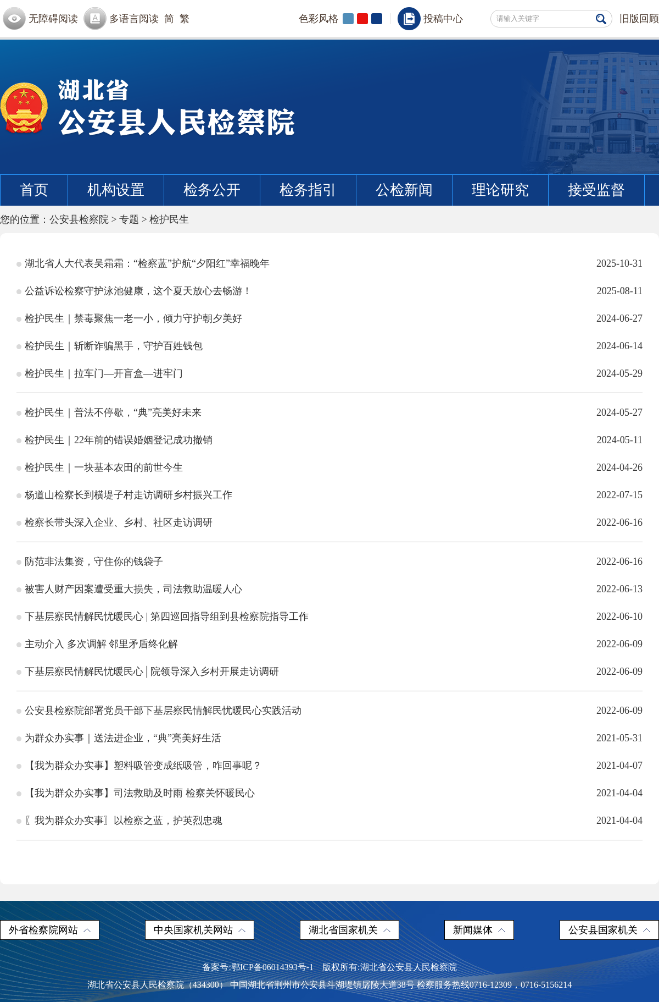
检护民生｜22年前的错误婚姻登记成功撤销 (119, 439)
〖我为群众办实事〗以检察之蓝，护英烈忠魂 (123, 820)
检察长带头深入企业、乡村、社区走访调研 (119, 522)
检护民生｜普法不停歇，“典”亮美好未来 (113, 412)
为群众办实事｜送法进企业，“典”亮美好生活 (123, 738)
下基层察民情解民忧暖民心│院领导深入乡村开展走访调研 (152, 671)
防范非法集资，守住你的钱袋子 (94, 561)
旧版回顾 (639, 18)
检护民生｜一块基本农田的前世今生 (104, 467)
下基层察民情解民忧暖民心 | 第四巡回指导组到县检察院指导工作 (167, 616)
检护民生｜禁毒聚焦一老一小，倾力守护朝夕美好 (133, 318)
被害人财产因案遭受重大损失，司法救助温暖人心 (133, 588)
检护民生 (169, 219)
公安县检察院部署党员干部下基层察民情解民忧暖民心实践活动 (163, 710)
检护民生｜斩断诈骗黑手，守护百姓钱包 (114, 345)
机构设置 (115, 190)
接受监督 (596, 190)
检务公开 (212, 190)
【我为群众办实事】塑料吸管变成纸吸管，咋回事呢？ (143, 765)
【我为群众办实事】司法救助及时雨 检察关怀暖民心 (140, 793)
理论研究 (500, 190)
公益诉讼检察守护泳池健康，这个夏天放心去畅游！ (138, 290)
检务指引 (308, 190)
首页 (34, 190)
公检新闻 (404, 190)
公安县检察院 (79, 219)
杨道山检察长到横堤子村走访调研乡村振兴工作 (128, 494)
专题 (129, 219)
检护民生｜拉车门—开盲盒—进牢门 (104, 373)
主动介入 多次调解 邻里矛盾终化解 (101, 643)
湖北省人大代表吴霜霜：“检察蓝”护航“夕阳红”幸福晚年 (147, 263)
